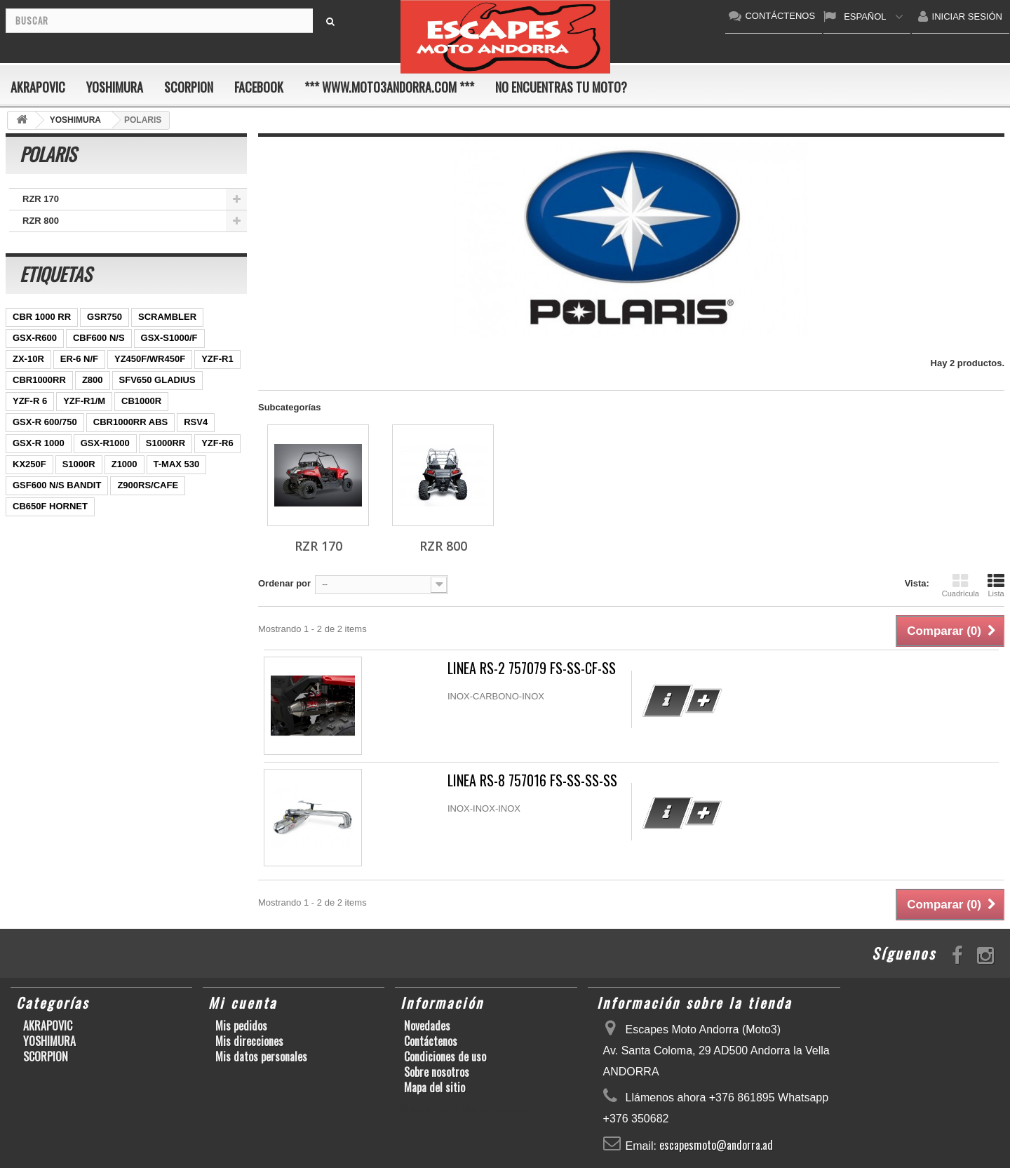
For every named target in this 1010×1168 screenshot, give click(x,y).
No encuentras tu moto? (561, 87)
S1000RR (165, 443)
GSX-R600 (35, 338)
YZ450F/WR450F (149, 359)
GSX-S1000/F (169, 338)
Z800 (92, 380)
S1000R (78, 464)
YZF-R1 (217, 359)
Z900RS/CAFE (147, 485)
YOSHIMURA (114, 87)
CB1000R (141, 401)
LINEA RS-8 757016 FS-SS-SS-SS (532, 780)
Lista (996, 585)
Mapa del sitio (434, 1087)
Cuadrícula (960, 585)
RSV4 (196, 422)
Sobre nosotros (436, 1071)
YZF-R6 (217, 443)
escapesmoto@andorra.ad (716, 1144)
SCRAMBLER (167, 316)
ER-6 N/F (79, 359)
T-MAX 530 (177, 464)
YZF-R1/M (84, 401)
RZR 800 (40, 220)
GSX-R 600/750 (45, 422)
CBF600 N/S (99, 338)
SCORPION (188, 87)
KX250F (29, 464)
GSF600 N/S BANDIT (57, 485)
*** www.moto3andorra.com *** (389, 87)
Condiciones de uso (445, 1056)
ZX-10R (28, 359)
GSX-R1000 (105, 443)
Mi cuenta (242, 1002)
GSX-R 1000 (39, 443)
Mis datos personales (261, 1056)
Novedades (427, 1025)
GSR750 (104, 316)
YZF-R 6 (30, 401)
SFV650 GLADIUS (157, 380)
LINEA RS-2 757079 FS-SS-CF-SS (531, 668)
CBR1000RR (39, 380)
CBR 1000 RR (42, 316)
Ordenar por (284, 583)
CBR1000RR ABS (130, 422)
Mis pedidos (241, 1025)
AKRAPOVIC (38, 87)
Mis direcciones (249, 1041)
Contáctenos (430, 1041)
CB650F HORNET (50, 506)
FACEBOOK (258, 87)
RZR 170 (40, 199)
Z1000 (124, 464)
